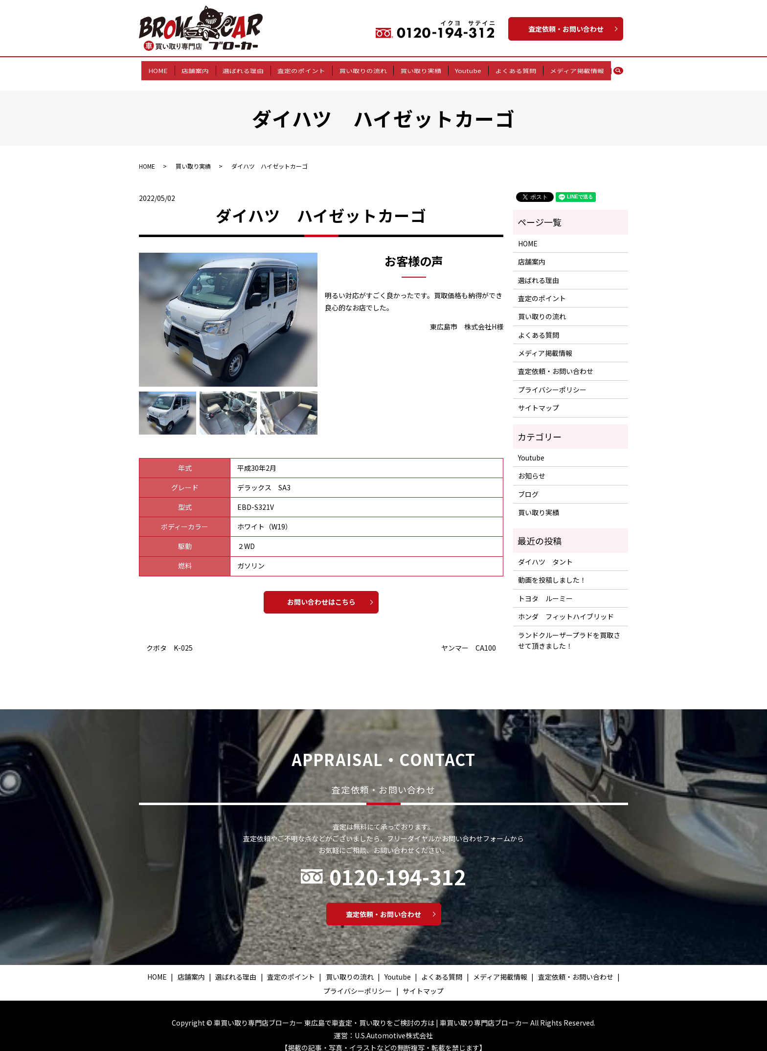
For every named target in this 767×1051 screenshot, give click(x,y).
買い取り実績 (418, 68)
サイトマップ (538, 398)
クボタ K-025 (169, 638)
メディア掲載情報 (566, 68)
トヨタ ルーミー (545, 588)
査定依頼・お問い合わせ (566, 29)
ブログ (528, 484)
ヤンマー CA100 (468, 638)
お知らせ (531, 466)
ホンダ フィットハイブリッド (566, 607)
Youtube (463, 68)
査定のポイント (304, 68)
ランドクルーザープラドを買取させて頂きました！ (569, 630)
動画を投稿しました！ (552, 570)
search (610, 68)
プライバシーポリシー (552, 380)
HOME (169, 68)
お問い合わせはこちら (321, 592)
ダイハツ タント (545, 552)
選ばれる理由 (248, 68)
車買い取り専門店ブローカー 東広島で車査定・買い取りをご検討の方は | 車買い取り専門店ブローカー (371, 1013)
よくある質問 (507, 68)
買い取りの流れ (363, 68)
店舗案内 (203, 68)
